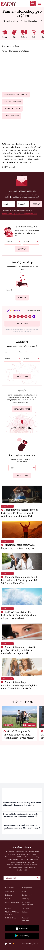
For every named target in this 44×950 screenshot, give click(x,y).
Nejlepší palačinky (29, 867)
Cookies (8, 908)
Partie (28, 854)
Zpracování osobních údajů (27, 903)
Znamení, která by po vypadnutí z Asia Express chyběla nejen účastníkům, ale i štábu (19, 685)
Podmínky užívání (12, 902)
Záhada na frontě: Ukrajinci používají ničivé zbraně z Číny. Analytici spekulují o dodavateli (22, 804)
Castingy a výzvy (28, 895)
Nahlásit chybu (10, 918)
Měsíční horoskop (12, 109)
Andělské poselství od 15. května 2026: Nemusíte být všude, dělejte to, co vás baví (18, 615)
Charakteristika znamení (15, 95)
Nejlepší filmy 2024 (21, 851)
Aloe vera (31, 862)
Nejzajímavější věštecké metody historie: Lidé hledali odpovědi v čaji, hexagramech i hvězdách (19, 512)
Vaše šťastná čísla (33, 311)
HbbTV (7, 899)
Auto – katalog (34, 857)
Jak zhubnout (10, 851)
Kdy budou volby (10, 857)
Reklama (8, 895)
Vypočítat (22, 248)
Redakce (25, 912)
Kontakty (25, 899)
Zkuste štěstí (22, 324)
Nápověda (25, 908)
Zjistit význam (22, 376)
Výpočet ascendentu (30, 865)
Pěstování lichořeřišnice (14, 865)
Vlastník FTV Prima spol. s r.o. (12, 913)
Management (27, 888)
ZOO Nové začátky (23, 857)
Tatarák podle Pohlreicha (18, 862)
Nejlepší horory (34, 851)
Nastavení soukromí (25, 919)
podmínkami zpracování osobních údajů (19, 213)
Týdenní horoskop (29, 21)
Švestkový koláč (22, 870)
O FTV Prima (9, 888)
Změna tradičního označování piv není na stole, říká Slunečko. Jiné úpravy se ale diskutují (20, 815)
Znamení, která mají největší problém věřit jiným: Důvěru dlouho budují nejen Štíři (18, 650)
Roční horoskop (11, 116)
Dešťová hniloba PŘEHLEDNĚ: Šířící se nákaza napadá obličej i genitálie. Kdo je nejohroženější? (21, 828)
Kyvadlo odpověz (22, 409)
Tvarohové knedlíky (15, 867)
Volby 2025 (24, 859)
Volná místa (9, 891)
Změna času (21, 854)
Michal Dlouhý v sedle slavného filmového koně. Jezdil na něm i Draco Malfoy (19, 734)
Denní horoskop (11, 21)
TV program (11, 854)
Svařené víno (33, 859)
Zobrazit (22, 297)
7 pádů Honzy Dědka (12, 859)
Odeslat (35, 203)
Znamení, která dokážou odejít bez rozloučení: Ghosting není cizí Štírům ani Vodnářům (19, 580)
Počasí (34, 854)
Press (24, 891)
